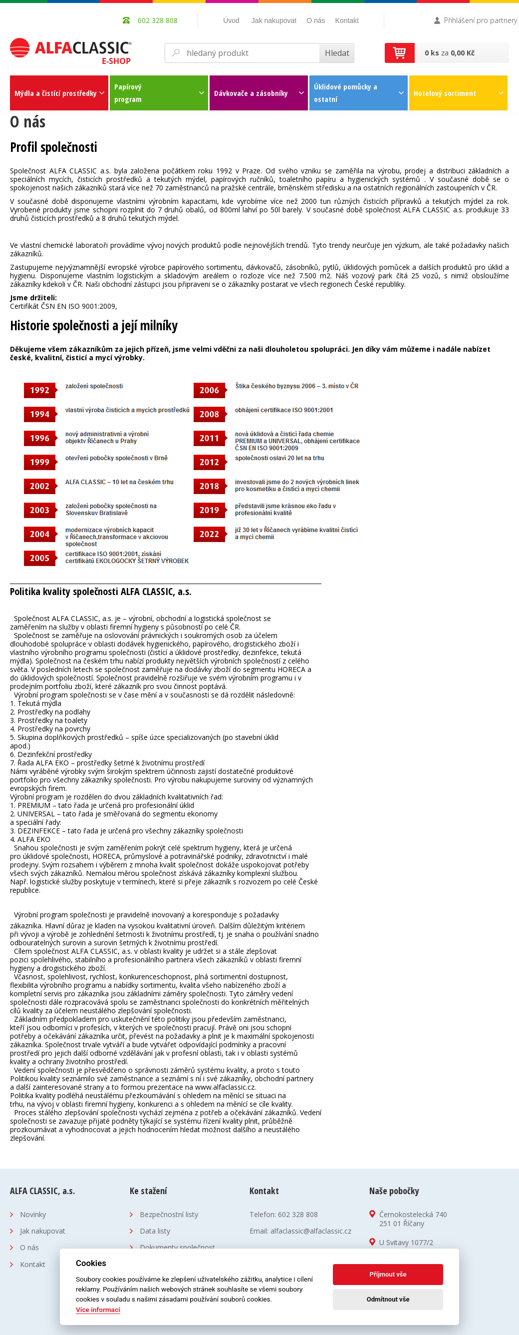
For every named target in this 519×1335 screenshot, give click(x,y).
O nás (315, 20)
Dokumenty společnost (177, 1247)
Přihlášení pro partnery (480, 20)
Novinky (33, 1214)
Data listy (155, 1231)
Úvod (231, 20)
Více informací (98, 1310)
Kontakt (347, 20)
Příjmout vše (388, 1274)
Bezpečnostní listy (169, 1214)
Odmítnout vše (388, 1299)
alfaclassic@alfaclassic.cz (310, 1231)
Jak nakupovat (274, 20)
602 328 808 (298, 1214)
